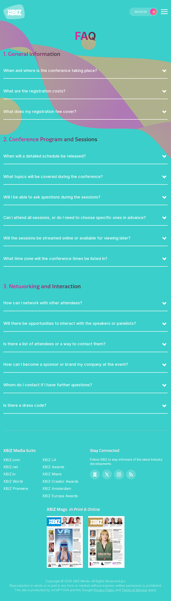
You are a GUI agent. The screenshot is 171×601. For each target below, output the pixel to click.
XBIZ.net (10, 467)
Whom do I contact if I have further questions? (47, 384)
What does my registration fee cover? (39, 111)
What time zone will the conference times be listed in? (55, 258)
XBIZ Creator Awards (60, 481)
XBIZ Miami (51, 474)
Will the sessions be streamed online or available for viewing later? (66, 238)
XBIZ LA (49, 460)
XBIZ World (13, 481)
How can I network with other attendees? (42, 302)
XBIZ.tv (9, 474)
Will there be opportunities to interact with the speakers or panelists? (69, 323)
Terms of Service (134, 590)
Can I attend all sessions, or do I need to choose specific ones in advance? (74, 217)
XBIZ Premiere (15, 488)
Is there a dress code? (24, 405)
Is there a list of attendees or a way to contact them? (54, 343)
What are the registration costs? (34, 91)
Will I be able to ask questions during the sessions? (51, 197)
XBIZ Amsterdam (56, 488)
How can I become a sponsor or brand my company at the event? (65, 364)
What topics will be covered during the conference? (53, 176)
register (146, 11)
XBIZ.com (11, 460)
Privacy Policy (104, 590)
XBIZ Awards (53, 467)
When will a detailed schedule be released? (44, 156)
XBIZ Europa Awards (60, 496)
